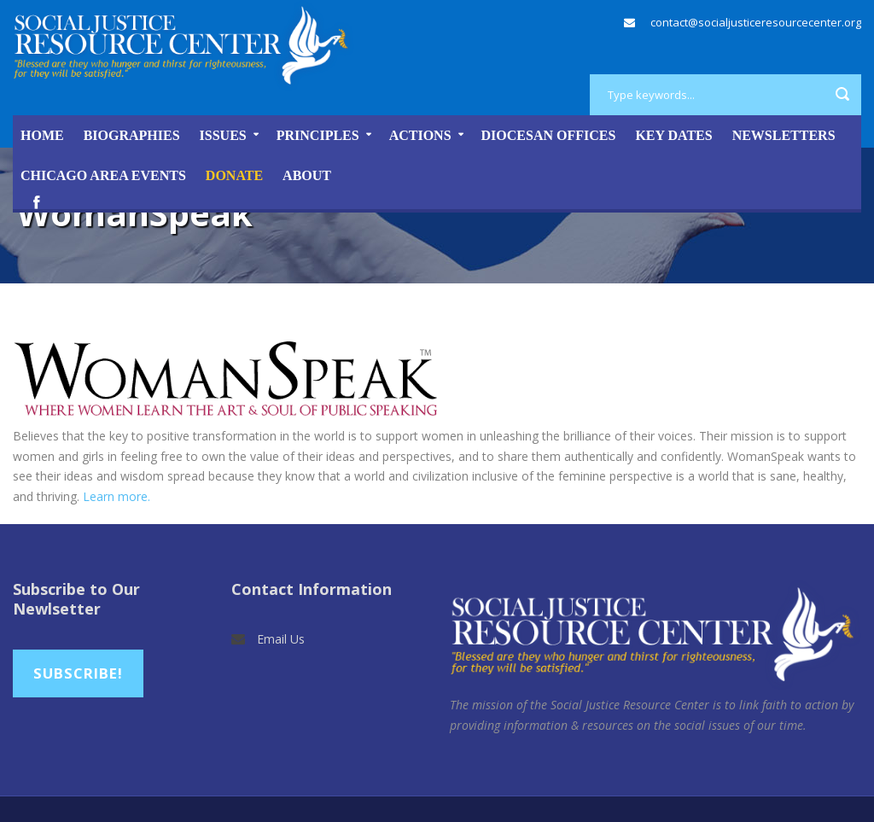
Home (42, 135)
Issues (223, 135)
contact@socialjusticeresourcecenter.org (755, 22)
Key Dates (673, 135)
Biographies (132, 135)
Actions (420, 135)
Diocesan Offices (548, 135)
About (307, 175)
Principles (318, 135)
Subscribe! (78, 673)
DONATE (234, 175)
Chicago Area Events (103, 175)
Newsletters (784, 135)
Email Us (281, 639)
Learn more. (116, 496)
